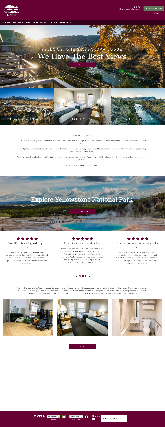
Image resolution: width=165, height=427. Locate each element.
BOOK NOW (82, 346)
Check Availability (113, 417)
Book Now (82, 65)
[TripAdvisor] (157, 14)
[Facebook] (155, 14)
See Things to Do (82, 211)
